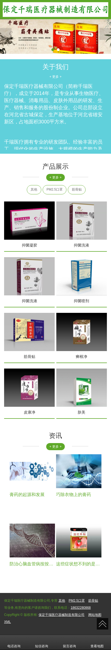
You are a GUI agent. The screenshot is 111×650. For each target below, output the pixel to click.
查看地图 (97, 642)
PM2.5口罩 (54, 189)
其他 (34, 189)
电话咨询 (14, 642)
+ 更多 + (55, 77)
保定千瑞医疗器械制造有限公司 (61, 615)
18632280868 (80, 608)
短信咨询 (41, 642)
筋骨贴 (77, 189)
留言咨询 (69, 642)
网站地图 (94, 615)
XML (7, 622)
